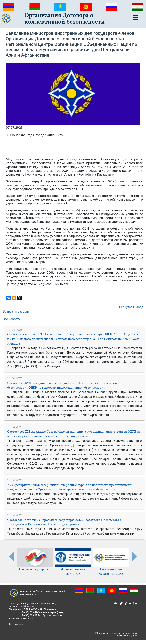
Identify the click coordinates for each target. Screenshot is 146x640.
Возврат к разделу (16, 311)
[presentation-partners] (11, 556)
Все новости (12, 319)
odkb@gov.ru (28, 606)
